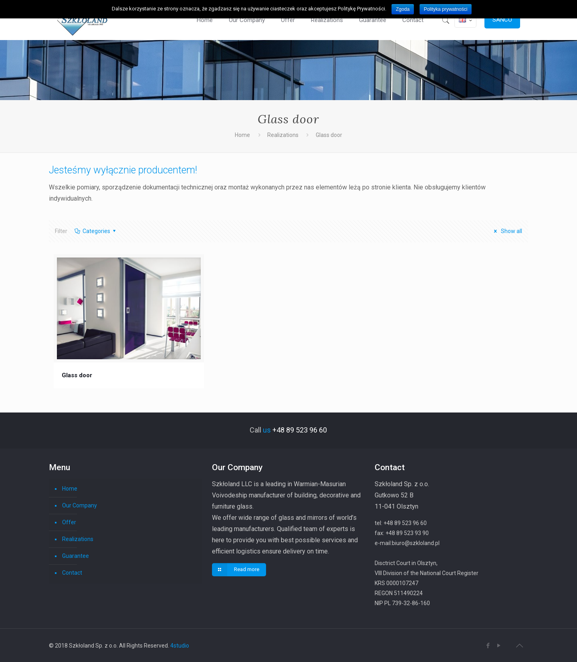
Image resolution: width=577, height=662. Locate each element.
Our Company (79, 505)
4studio (179, 645)
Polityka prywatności (446, 9)
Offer (69, 522)
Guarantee (75, 556)
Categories (95, 231)
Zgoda (403, 9)
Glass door (77, 375)
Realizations (283, 135)
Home (242, 135)
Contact (72, 572)
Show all (507, 231)
